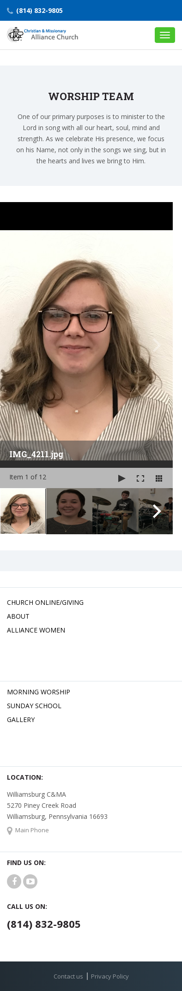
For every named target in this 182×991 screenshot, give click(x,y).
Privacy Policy (110, 976)
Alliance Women (36, 630)
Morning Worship (38, 691)
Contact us (68, 976)
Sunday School (34, 705)
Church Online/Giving (45, 602)
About (18, 616)
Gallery (21, 719)
